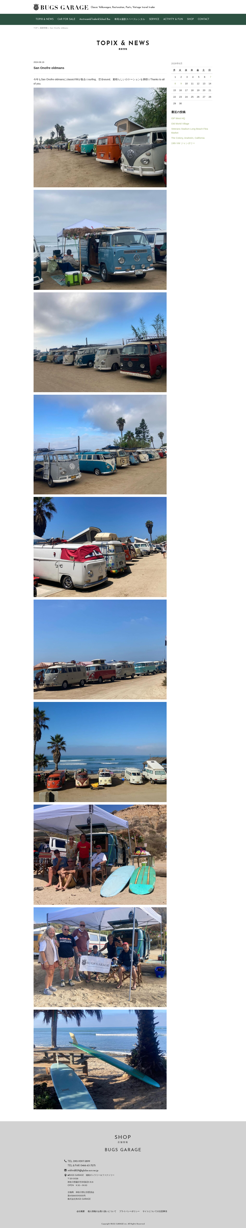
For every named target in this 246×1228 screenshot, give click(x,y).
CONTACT (203, 19)
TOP (36, 28)
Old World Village (180, 123)
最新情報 (44, 28)
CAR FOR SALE (66, 19)
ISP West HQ (178, 118)
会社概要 (81, 1211)
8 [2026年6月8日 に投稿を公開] (175, 83)
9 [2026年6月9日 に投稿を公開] (181, 83)
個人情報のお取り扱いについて (102, 1211)
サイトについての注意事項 (155, 1211)
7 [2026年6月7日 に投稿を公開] (210, 77)
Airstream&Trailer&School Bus (94, 19)
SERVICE (154, 19)
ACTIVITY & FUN (173, 19)
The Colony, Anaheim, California (188, 138)
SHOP (190, 19)
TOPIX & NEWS (44, 19)
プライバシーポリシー (129, 1211)
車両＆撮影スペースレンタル (129, 19)
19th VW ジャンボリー (183, 143)
